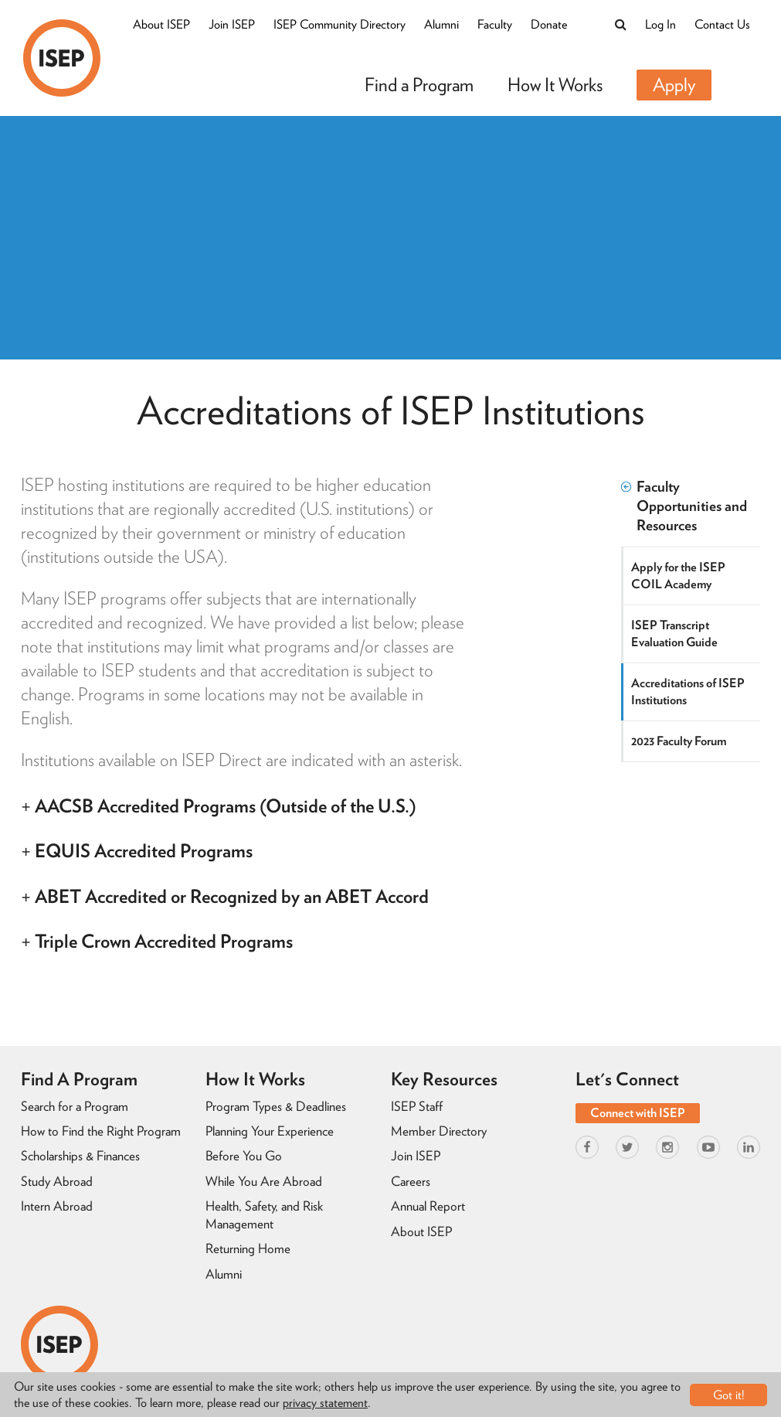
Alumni (441, 24)
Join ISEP (232, 24)
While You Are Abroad (263, 1181)
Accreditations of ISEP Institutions (688, 691)
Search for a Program (74, 1106)
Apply (674, 84)
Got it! (729, 1395)
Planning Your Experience (269, 1131)
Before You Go (243, 1155)
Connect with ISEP (637, 1112)
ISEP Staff (417, 1106)
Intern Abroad (57, 1206)
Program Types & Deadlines (275, 1106)
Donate (549, 24)
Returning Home (247, 1248)
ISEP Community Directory (339, 24)
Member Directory (439, 1131)
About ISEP (161, 24)
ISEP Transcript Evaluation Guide (674, 633)
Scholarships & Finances (80, 1155)
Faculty (494, 24)
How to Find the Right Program (101, 1131)
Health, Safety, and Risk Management (264, 1214)
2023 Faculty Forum (678, 741)
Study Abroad (57, 1181)
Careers (410, 1181)
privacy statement (325, 1402)
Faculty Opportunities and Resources (684, 506)
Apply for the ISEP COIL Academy (678, 575)
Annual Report (428, 1206)
